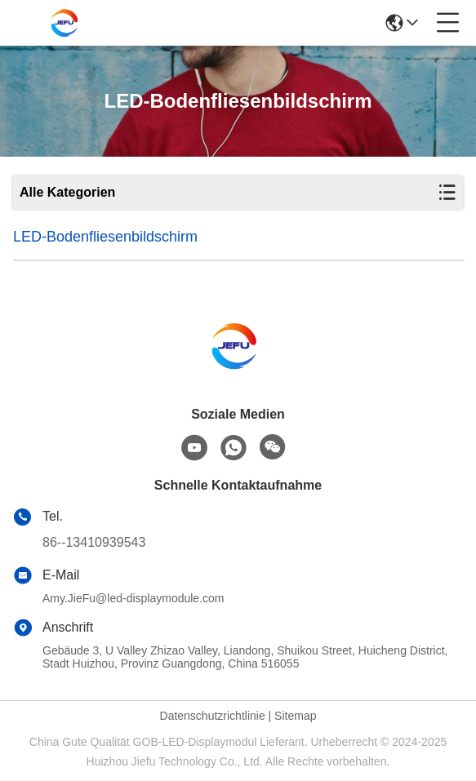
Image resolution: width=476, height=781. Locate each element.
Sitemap (295, 715)
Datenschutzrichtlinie (212, 715)
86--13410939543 (93, 542)
